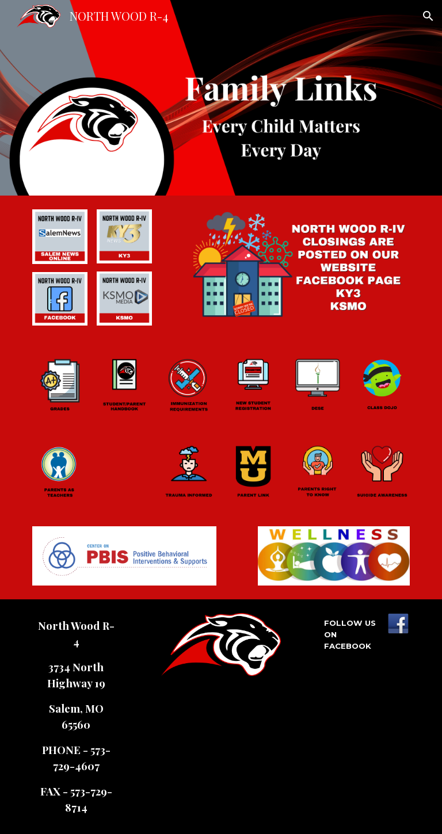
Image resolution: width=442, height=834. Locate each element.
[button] (428, 16)
